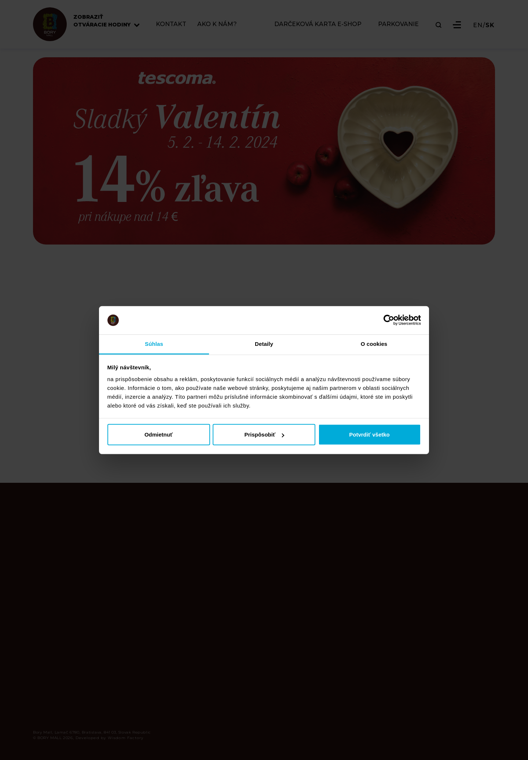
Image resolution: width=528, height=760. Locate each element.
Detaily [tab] (264, 344)
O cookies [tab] (374, 344)
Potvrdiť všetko (369, 434)
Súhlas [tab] (154, 344)
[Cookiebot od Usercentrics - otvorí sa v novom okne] (389, 320)
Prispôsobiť (264, 434)
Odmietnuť (158, 434)
